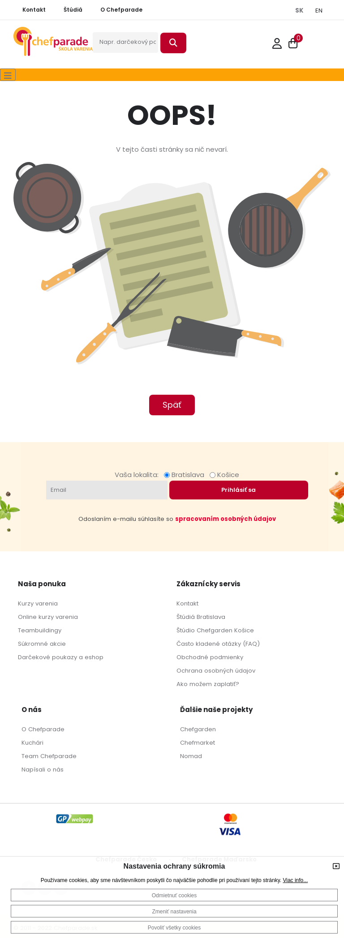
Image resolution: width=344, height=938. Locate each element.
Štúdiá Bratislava (200, 617)
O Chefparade (43, 729)
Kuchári (32, 742)
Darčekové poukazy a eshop (60, 657)
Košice (224, 474)
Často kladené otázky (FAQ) (218, 644)
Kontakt (187, 603)
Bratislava (186, 474)
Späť (172, 404)
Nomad (191, 756)
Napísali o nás (43, 769)
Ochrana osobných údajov (215, 670)
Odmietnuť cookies (174, 895)
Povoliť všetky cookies (174, 928)
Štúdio (185, 630)
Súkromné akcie (42, 644)
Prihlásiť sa (238, 490)
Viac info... (295, 880)
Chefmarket (197, 742)
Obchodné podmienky (209, 657)
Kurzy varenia (38, 603)
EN (318, 10)
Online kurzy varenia (48, 617)
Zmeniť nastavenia (174, 911)
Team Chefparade (49, 756)
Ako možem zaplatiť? (207, 684)
